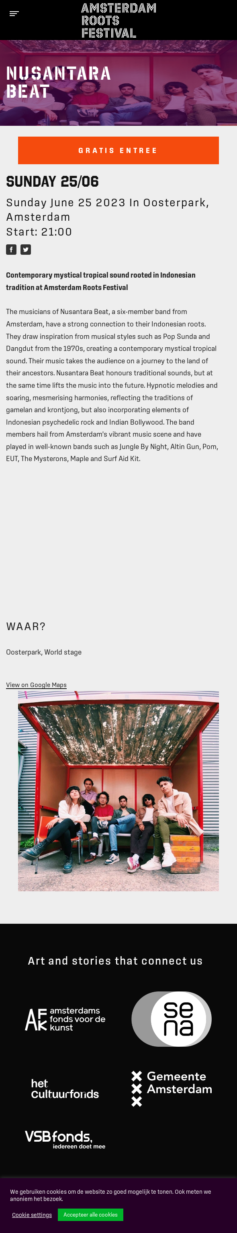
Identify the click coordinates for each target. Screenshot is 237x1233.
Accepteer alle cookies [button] (90, 1214)
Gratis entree (118, 150)
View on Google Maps (36, 684)
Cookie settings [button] (32, 1215)
